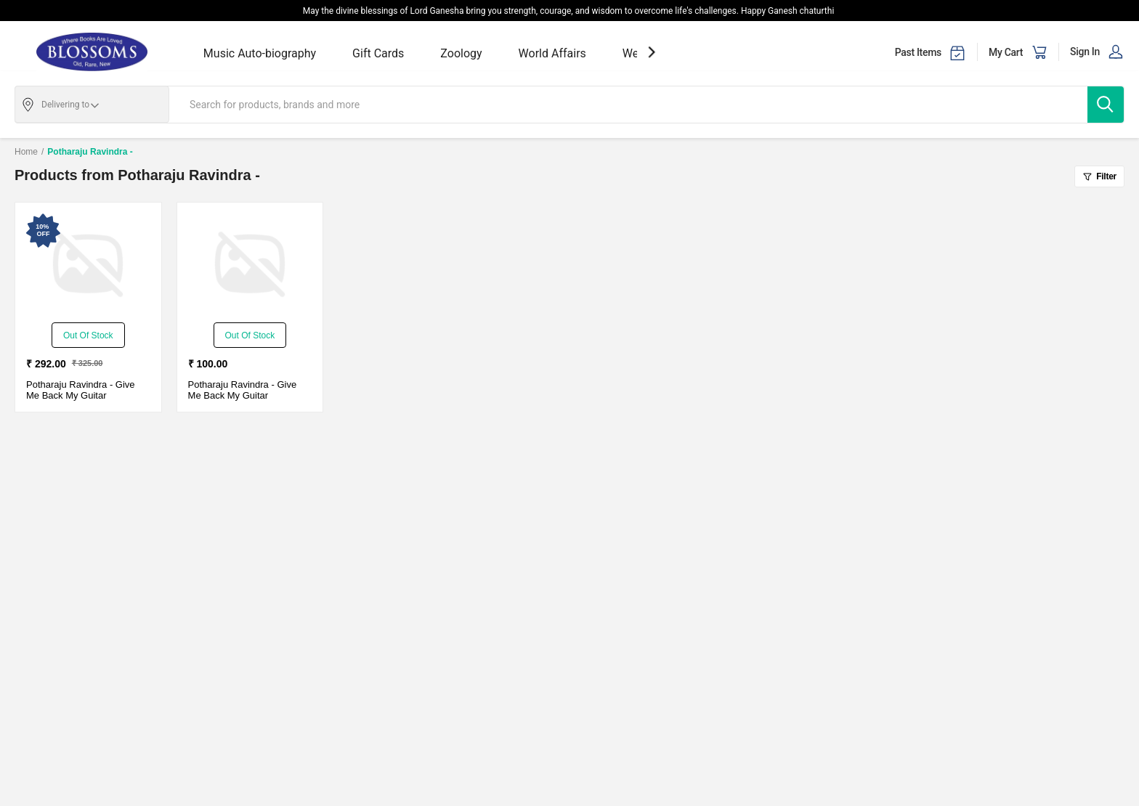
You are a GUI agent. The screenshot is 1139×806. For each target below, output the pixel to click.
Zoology (461, 53)
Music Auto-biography (259, 53)
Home (26, 152)
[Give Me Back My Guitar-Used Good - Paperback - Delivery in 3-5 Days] (88, 264)
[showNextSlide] (651, 52)
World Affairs (552, 53)
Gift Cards (378, 53)
